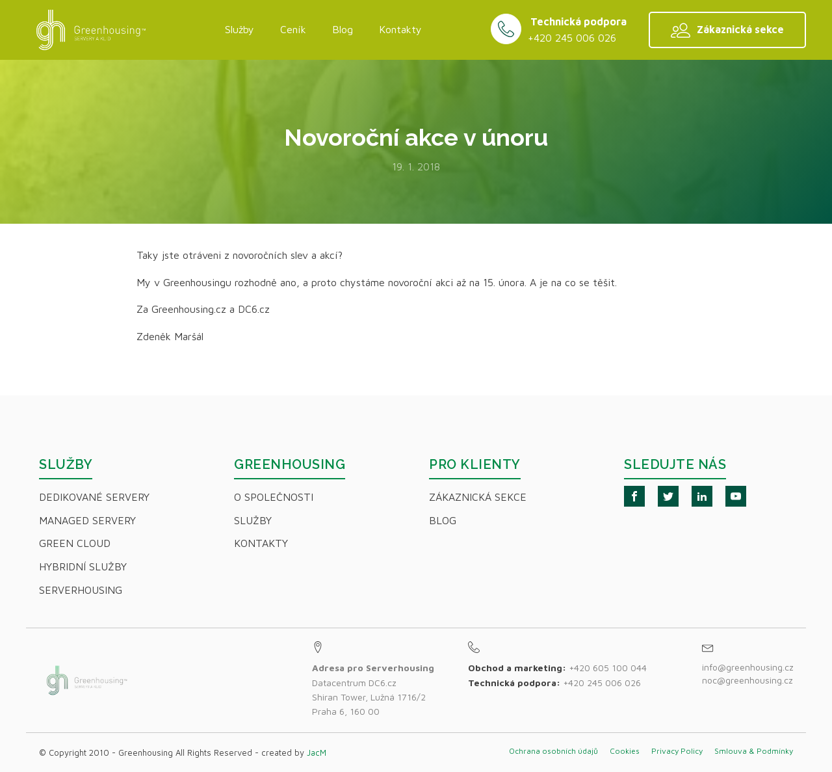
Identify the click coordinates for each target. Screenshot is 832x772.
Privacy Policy (677, 751)
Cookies (625, 751)
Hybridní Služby (83, 566)
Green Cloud (74, 543)
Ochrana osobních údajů (553, 751)
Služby (239, 29)
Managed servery (87, 520)
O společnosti (273, 497)
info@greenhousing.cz (749, 666)
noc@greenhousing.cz (747, 679)
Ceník (293, 29)
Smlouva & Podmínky (753, 751)
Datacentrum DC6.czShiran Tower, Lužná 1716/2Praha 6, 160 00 (373, 689)
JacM (316, 752)
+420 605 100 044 (608, 667)
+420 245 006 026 (572, 38)
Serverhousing (80, 590)
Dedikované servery (94, 497)
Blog (342, 29)
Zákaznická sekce (477, 497)
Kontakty (400, 29)
